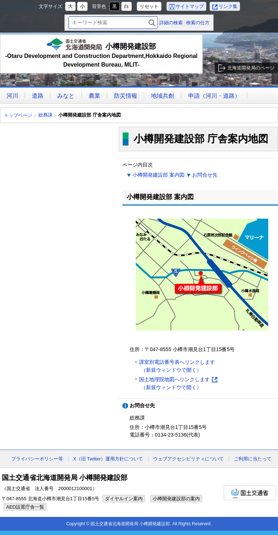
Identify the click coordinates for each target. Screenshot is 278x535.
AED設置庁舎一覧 (25, 507)
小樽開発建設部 (101, 53)
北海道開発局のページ (250, 68)
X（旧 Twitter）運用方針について (108, 459)
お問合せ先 (205, 175)
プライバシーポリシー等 (37, 459)
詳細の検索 (171, 22)
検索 (152, 23)
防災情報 (125, 96)
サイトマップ (190, 6)
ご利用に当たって (252, 459)
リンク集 (228, 6)
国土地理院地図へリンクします (178, 383)
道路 (37, 96)
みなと (66, 96)
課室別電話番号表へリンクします (177, 366)
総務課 (45, 115)
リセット (149, 6)
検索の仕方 (198, 22)
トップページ (18, 115)
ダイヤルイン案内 (124, 498)
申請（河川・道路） (214, 96)
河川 (12, 96)
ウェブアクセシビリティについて (188, 459)
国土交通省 (250, 492)
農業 (94, 96)
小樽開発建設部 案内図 (158, 175)
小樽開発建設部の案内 (176, 498)
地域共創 (162, 96)
